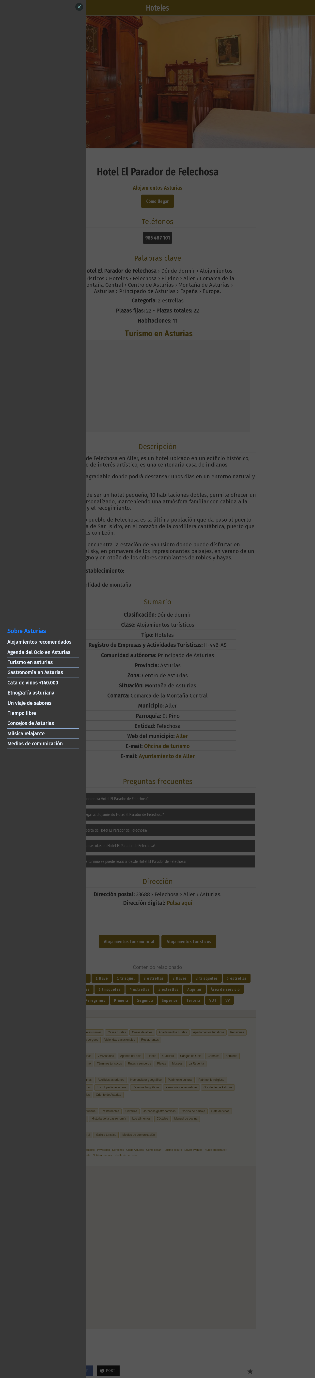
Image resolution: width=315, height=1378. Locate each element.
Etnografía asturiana (30, 693)
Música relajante (26, 734)
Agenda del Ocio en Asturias (38, 652)
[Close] (79, 7)
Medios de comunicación (35, 744)
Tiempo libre (21, 713)
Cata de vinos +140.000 (32, 683)
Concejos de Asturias (30, 723)
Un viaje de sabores (29, 703)
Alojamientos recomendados (39, 642)
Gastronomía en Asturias (35, 672)
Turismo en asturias (30, 662)
